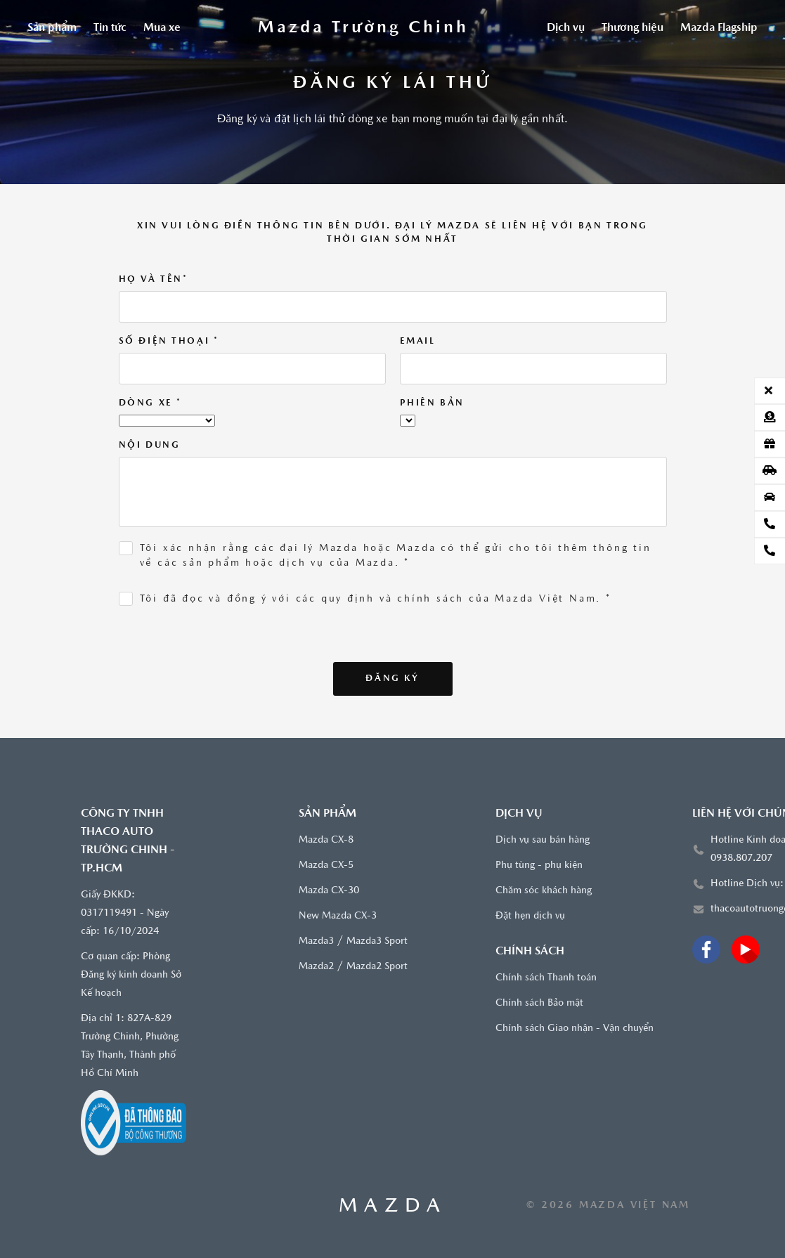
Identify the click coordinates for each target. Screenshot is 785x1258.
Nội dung (150, 445)
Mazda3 (316, 941)
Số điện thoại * (169, 341)
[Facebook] (706, 949)
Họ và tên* (153, 279)
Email (418, 341)
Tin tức (109, 28)
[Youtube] (746, 949)
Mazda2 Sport (377, 966)
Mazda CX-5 (326, 865)
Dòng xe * (150, 403)
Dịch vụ (566, 28)
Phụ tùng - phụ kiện (539, 865)
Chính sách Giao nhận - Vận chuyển (574, 1028)
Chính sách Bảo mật (539, 1003)
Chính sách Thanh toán (546, 978)
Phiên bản (432, 403)
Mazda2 (316, 966)
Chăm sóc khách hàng (543, 891)
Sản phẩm (52, 28)
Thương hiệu (632, 28)
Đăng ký (392, 678)
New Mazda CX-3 (338, 916)
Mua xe (162, 28)
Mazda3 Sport (377, 941)
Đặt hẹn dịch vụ (530, 916)
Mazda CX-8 (326, 840)
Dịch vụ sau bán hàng (542, 840)
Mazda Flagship (719, 28)
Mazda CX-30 (329, 891)
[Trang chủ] (363, 28)
